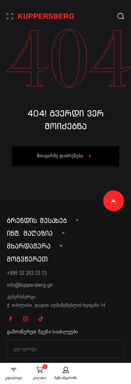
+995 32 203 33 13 (27, 273)
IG (26, 319)
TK (41, 319)
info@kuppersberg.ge (29, 285)
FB (11, 319)
